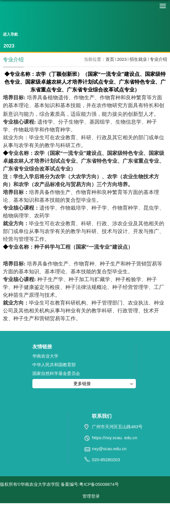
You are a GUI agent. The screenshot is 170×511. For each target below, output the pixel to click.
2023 (122, 59)
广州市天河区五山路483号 (117, 426)
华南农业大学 (45, 356)
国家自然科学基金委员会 (56, 373)
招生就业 (138, 59)
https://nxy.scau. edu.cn (114, 437)
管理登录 (91, 496)
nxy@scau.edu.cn (109, 448)
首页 (110, 59)
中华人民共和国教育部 (54, 364)
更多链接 (82, 383)
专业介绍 (158, 59)
